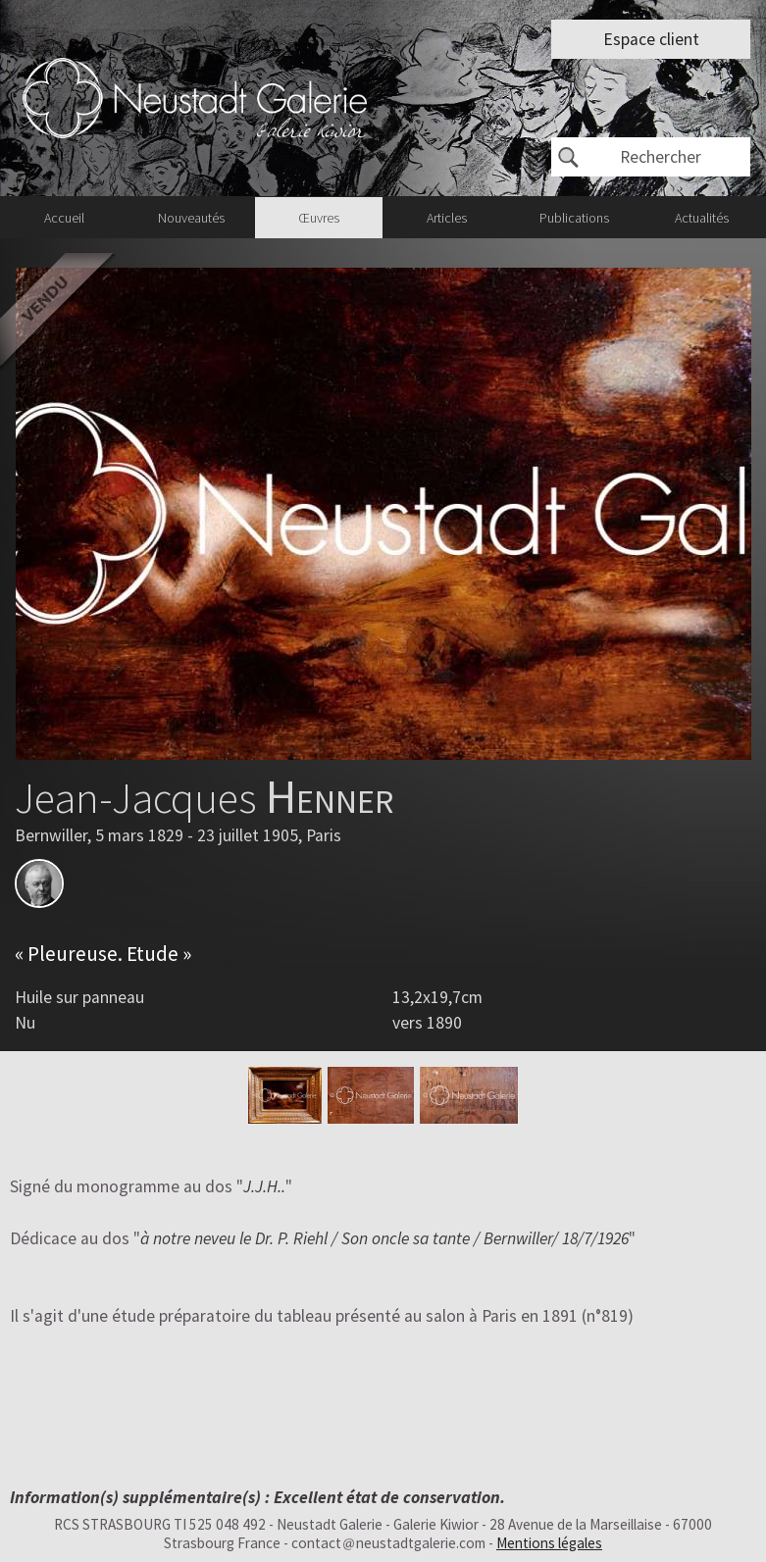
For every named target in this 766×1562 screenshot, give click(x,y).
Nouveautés (191, 218)
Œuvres (318, 218)
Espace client (651, 39)
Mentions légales (549, 1543)
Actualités (702, 218)
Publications (574, 218)
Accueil (64, 218)
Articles (447, 218)
